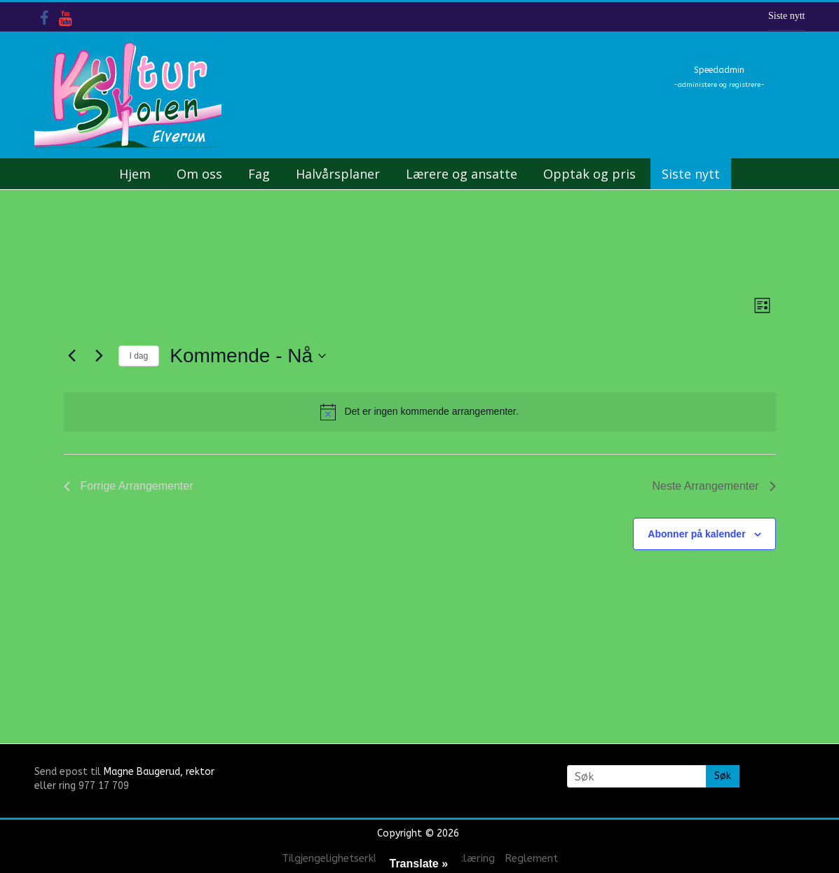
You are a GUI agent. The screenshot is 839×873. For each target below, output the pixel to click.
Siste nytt (786, 16)
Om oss (199, 173)
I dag (139, 356)
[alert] (420, 412)
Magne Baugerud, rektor (159, 772)
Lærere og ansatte (461, 173)
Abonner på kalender (696, 533)
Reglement (531, 858)
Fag (259, 173)
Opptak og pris (589, 173)
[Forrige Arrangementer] (72, 356)
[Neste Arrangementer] (99, 356)
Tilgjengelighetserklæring (343, 858)
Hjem (135, 173)
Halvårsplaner (338, 173)
